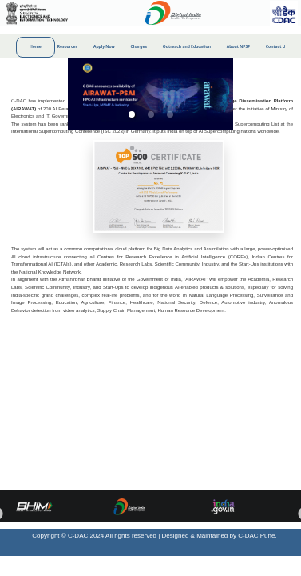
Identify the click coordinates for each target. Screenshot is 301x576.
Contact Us (276, 46)
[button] (132, 114)
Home (36, 46)
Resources (67, 46)
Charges (139, 46)
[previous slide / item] (11, 94)
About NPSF (238, 46)
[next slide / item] (290, 94)
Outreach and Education (187, 46)
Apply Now (104, 46)
